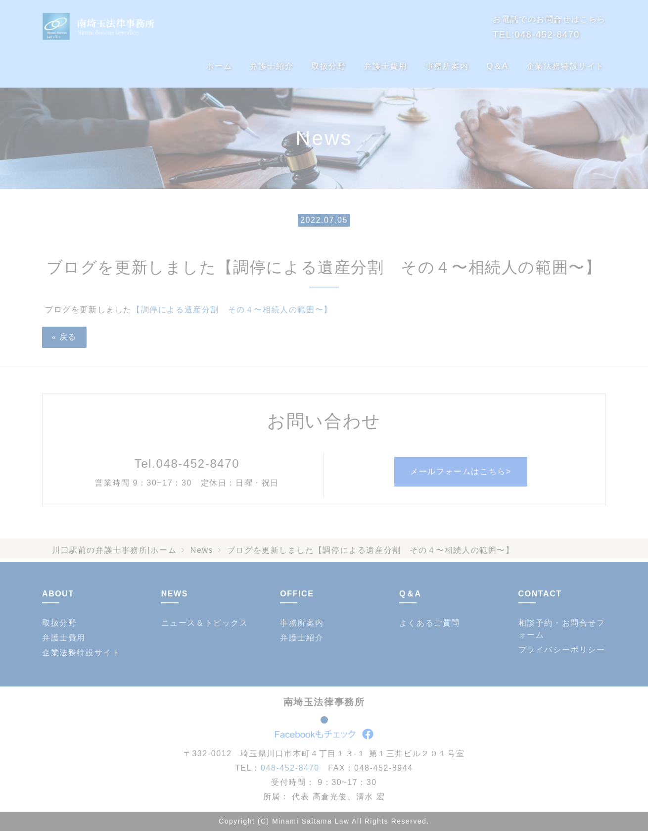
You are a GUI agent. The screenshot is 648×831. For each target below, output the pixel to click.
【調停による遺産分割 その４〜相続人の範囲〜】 (232, 309)
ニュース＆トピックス (204, 623)
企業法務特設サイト (565, 66)
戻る (64, 337)
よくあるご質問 (429, 623)
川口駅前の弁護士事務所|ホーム (114, 550)
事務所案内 (447, 66)
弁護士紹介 (271, 66)
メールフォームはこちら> (460, 471)
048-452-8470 (547, 35)
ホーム (219, 66)
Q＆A (498, 66)
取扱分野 (328, 66)
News (201, 550)
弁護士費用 (386, 66)
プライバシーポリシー (561, 649)
